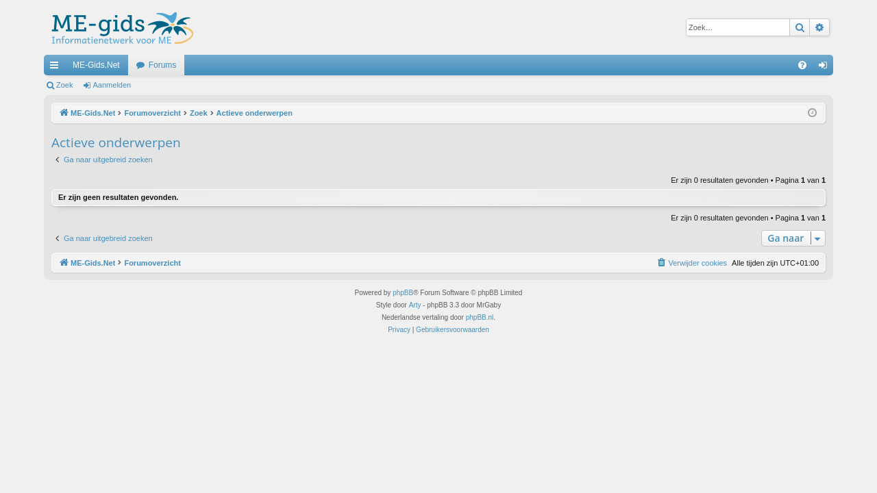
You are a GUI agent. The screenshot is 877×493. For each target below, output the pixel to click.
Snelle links (56, 67)
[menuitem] (802, 65)
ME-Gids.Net (96, 65)
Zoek (64, 85)
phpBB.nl (480, 317)
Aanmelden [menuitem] (826, 67)
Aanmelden (112, 85)
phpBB (403, 292)
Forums (163, 65)
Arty (415, 305)
